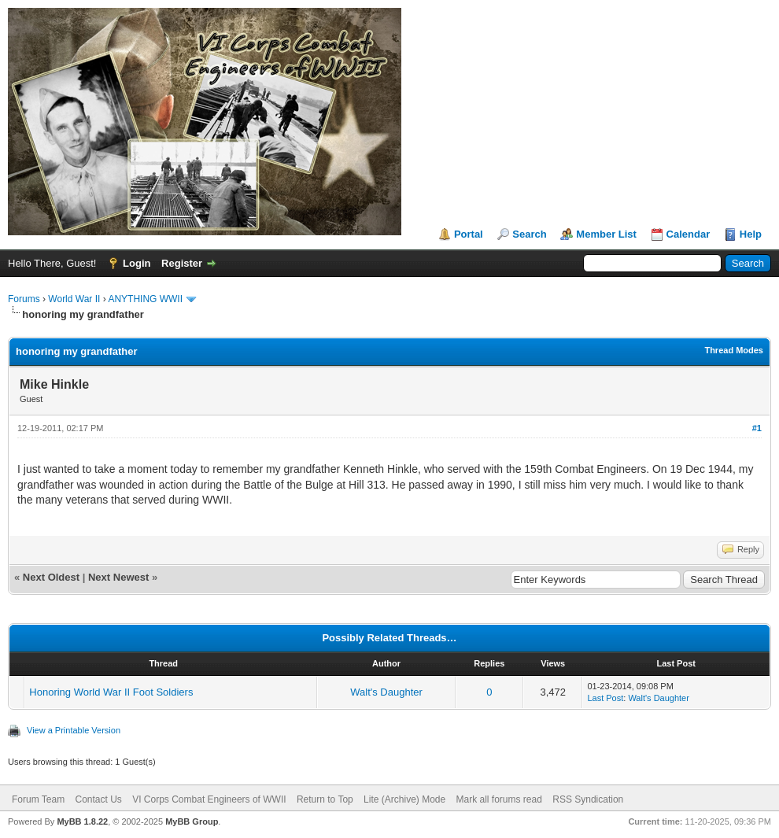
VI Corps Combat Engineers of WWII (209, 799)
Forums (24, 299)
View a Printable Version (73, 730)
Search (529, 234)
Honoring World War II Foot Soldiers (111, 692)
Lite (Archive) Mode (404, 799)
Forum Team (38, 799)
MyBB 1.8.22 (82, 821)
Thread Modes (733, 350)
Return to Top (325, 799)
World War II (74, 299)
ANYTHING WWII (145, 299)
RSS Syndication (587, 799)
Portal (468, 234)
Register (181, 263)
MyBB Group (191, 821)
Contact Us (98, 799)
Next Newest (118, 577)
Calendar (688, 234)
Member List (606, 234)
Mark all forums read (499, 799)
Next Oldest (51, 577)
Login (136, 263)
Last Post (605, 698)
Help (751, 234)
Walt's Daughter (386, 692)
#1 (757, 428)
